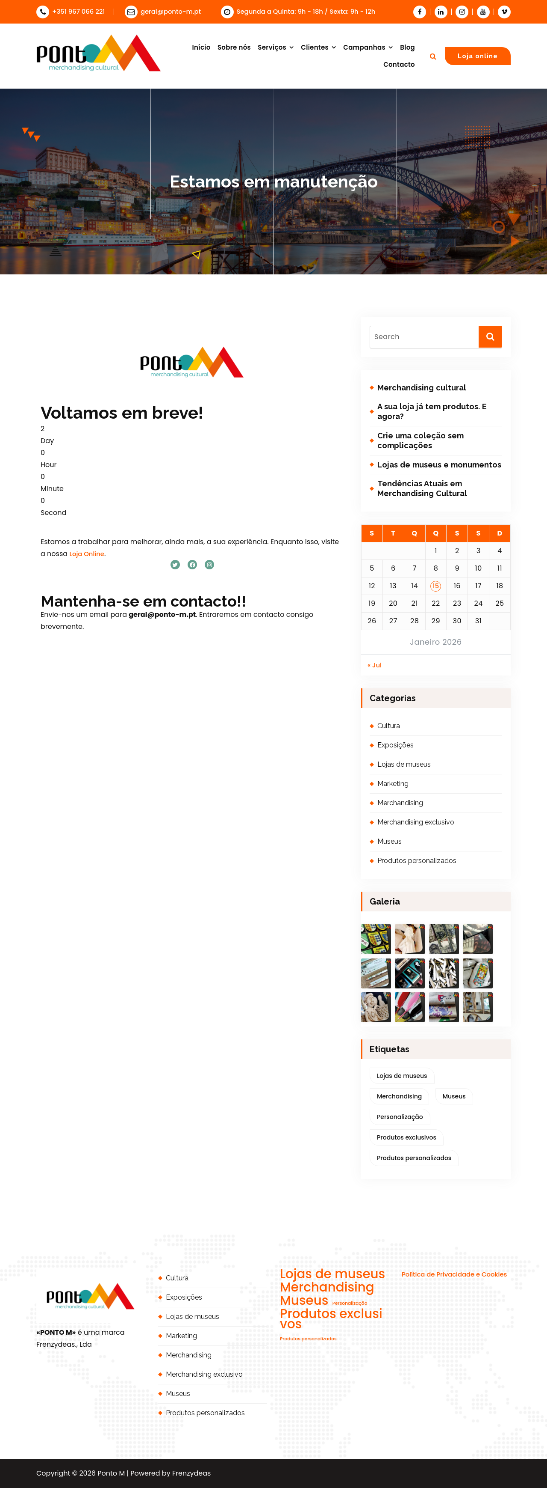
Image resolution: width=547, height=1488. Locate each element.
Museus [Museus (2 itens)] (454, 1096)
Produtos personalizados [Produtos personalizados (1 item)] (414, 1158)
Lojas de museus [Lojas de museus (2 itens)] (402, 1075)
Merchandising (400, 803)
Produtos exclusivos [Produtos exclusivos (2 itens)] (406, 1137)
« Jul (375, 665)
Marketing (393, 784)
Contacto (399, 64)
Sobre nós (234, 47)
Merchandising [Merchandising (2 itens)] (399, 1096)
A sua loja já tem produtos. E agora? (432, 411)
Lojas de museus (404, 764)
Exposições (395, 745)
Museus (389, 841)
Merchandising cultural (421, 387)
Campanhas (364, 47)
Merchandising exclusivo (415, 822)
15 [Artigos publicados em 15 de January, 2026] (435, 585)
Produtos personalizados (416, 861)
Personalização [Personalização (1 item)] (400, 1117)
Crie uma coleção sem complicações (420, 440)
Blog (407, 47)
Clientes (315, 47)
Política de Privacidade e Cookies (454, 1274)
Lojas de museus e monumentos (439, 464)
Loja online (478, 56)
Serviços (272, 47)
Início (201, 47)
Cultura (388, 726)
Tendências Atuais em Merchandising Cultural (422, 488)
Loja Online (86, 553)
